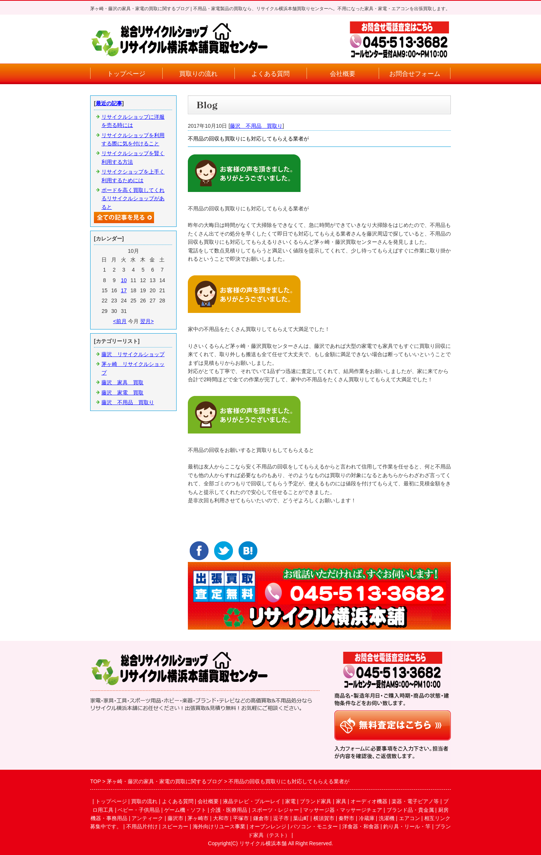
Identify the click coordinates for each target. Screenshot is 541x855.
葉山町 (301, 818)
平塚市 (241, 818)
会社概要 (342, 73)
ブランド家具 (315, 801)
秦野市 (346, 818)
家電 (290, 801)
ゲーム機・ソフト (185, 810)
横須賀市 (323, 818)
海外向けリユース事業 (219, 826)
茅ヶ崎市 (198, 818)
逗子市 (281, 818)
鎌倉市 (261, 818)
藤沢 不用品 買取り (256, 126)
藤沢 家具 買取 (122, 382)
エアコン (409, 818)
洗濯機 (386, 818)
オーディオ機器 (369, 801)
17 (124, 290)
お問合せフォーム (414, 73)
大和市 (221, 818)
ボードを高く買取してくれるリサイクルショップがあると (133, 198)
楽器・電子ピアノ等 (415, 801)
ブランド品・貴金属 (410, 810)
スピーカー (175, 826)
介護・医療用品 (228, 810)
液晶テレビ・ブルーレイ (252, 801)
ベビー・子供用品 (139, 810)
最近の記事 (109, 103)
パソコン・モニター (314, 826)
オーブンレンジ (267, 826)
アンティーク (147, 818)
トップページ (126, 73)
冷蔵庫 (367, 818)
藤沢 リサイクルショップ (133, 354)
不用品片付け (142, 826)
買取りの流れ (198, 73)
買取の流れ (144, 801)
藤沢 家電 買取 (122, 393)
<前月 (120, 321)
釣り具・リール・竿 (407, 826)
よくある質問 (270, 73)
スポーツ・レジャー (275, 810)
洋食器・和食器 (360, 826)
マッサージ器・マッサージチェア (342, 810)
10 (124, 280)
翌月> (147, 321)
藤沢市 (175, 818)
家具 (341, 801)
